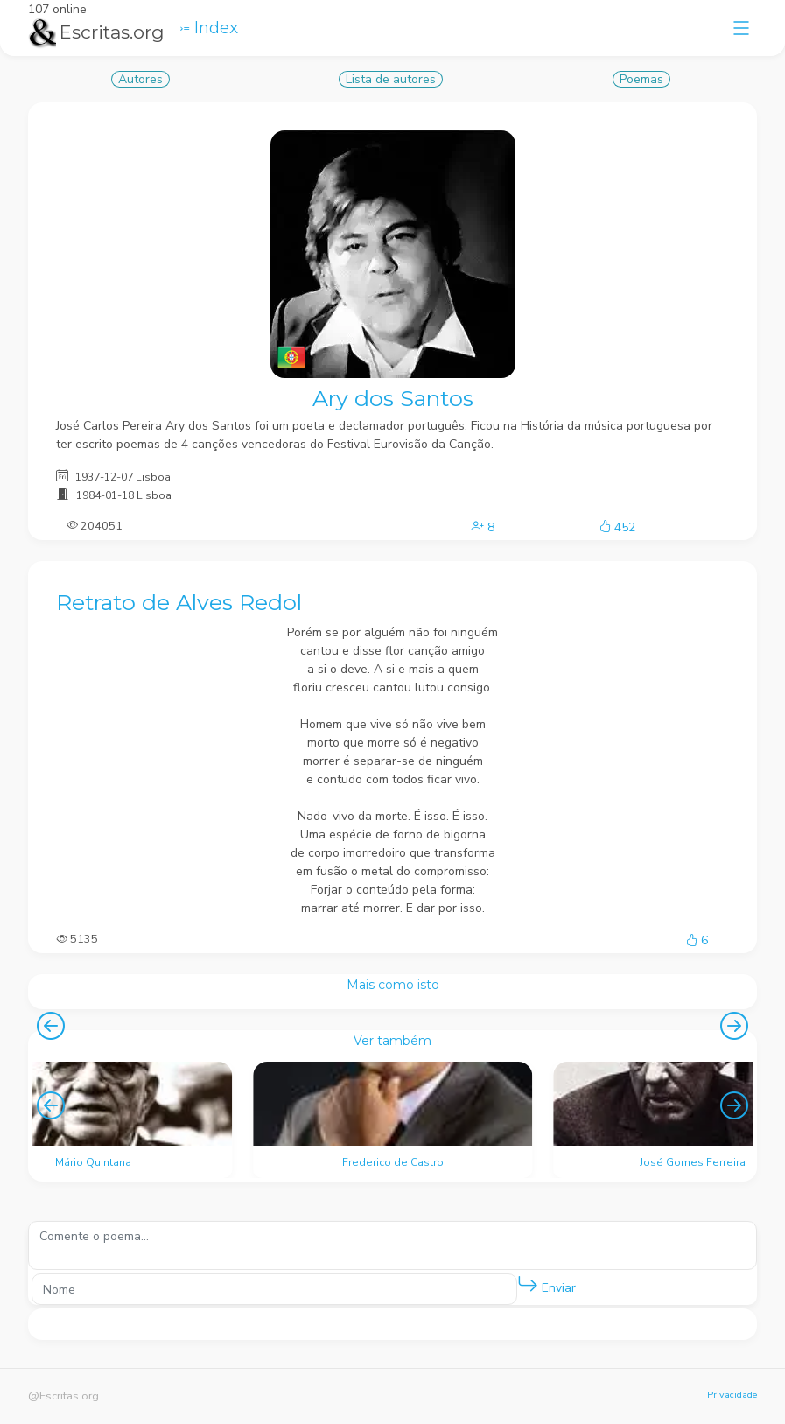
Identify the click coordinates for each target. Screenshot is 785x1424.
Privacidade (732, 1394)
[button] (527, 1285)
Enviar (546, 1284)
